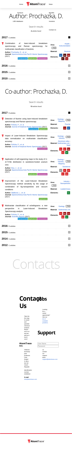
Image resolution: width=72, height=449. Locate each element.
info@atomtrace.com (30, 379)
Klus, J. (14, 168)
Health (67, 44)
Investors (52, 21)
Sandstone (66, 167)
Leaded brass (65, 189)
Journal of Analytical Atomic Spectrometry (27, 127)
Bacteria (67, 51)
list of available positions (45, 321)
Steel (68, 145)
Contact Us (52, 30)
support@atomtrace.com (50, 359)
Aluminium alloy (63, 141)
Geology (61, 119)
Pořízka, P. (15, 125)
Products (20, 13)
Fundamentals (22, 58)
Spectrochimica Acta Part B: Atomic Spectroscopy (29, 54)
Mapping (61, 121)
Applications (32, 58)
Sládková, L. (15, 193)
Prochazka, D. (16, 52)
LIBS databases (18, 21)
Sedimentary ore (63, 143)
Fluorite (67, 124)
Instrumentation (64, 46)
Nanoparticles (65, 183)
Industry (62, 138)
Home (21, 4)
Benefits (51, 13)
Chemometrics (42, 58)
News (51, 4)
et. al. (25, 52)
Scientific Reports (18, 216)
